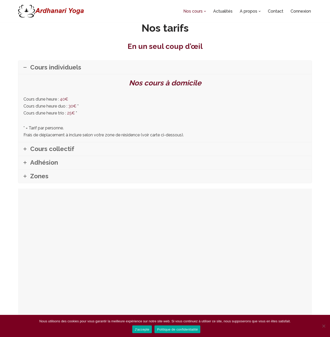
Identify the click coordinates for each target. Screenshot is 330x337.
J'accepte (142, 329)
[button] (205, 11)
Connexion (301, 11)
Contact (275, 11)
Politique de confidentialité (177, 329)
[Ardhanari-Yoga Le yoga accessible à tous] (51, 11)
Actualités (223, 11)
